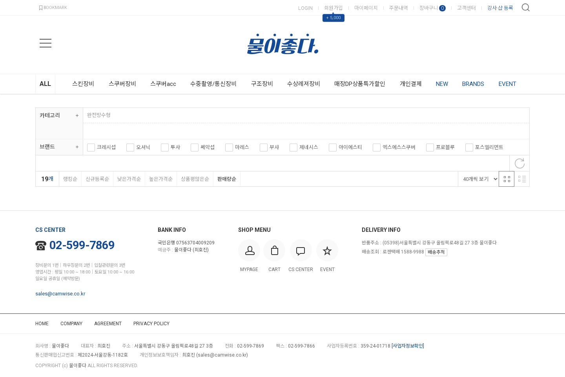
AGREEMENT (108, 323)
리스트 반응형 (522, 179)
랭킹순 (70, 179)
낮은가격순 (129, 179)
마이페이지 (366, 8)
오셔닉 (143, 147)
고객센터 (466, 8)
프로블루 (445, 147)
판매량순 (226, 179)
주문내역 (398, 8)
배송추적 (436, 252)
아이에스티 (350, 147)
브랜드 (47, 147)
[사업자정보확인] (408, 346)
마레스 (242, 147)
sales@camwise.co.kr (60, 294)
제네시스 (308, 147)
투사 (175, 147)
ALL (45, 83)
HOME (42, 323)
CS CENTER (50, 230)
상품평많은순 (194, 179)
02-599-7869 (75, 245)
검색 (526, 7)
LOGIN (305, 8)
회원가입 (333, 8)
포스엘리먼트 (489, 147)
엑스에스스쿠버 (399, 147)
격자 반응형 (506, 179)
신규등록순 (97, 179)
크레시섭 (106, 147)
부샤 (274, 147)
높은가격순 (161, 179)
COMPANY (71, 323)
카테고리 (50, 115)
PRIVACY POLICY (151, 323)
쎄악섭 (207, 147)
